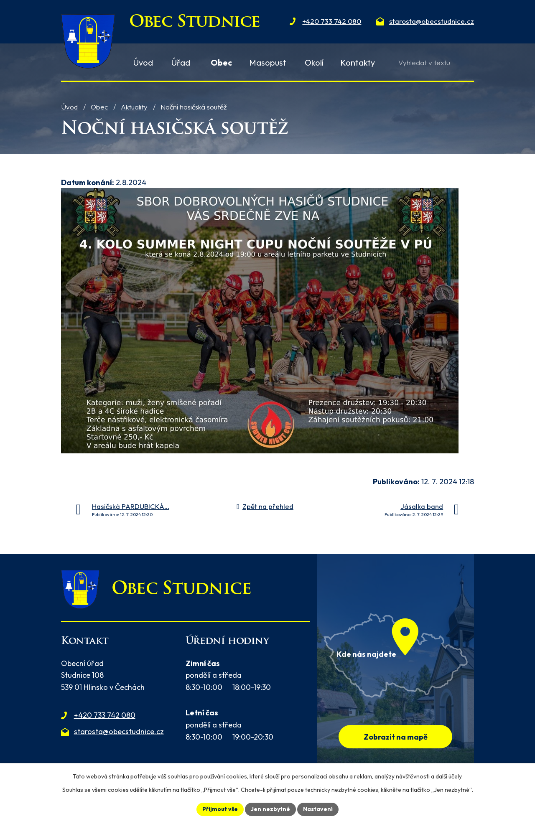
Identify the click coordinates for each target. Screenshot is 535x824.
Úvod (69, 106)
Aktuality (134, 106)
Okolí (314, 62)
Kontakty (357, 62)
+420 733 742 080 (104, 715)
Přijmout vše (220, 809)
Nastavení (318, 809)
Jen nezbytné (270, 809)
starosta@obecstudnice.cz (119, 731)
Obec (99, 106)
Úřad (180, 62)
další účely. (449, 776)
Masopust (267, 62)
